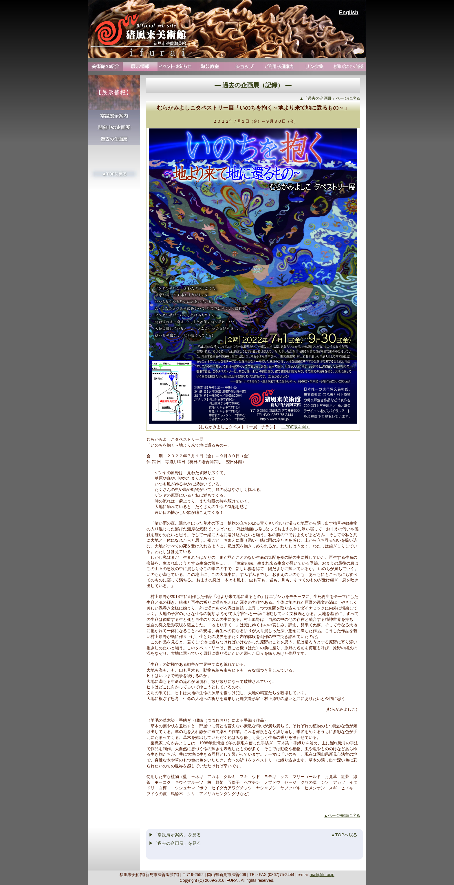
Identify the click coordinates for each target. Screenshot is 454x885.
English (348, 12)
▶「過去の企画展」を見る (175, 843)
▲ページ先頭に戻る (342, 815)
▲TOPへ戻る (344, 834)
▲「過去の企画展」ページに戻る (329, 98)
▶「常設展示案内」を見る (175, 834)
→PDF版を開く (295, 427)
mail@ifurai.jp (322, 874)
